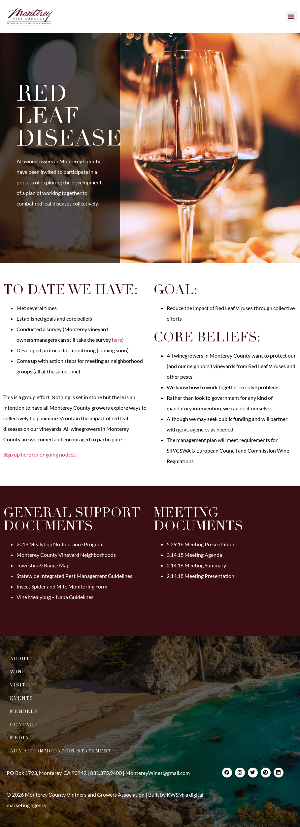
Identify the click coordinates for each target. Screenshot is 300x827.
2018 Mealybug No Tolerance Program (60, 544)
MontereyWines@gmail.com (157, 773)
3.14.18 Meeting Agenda (194, 555)
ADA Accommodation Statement (61, 751)
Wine (18, 672)
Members (24, 711)
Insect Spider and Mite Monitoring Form (62, 586)
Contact (23, 724)
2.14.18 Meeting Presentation (200, 576)
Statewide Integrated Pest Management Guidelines (74, 576)
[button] (291, 16)
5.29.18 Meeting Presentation (200, 544)
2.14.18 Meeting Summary (196, 565)
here (117, 339)
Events (21, 698)
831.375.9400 (106, 773)
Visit (18, 685)
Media (19, 738)
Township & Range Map (43, 565)
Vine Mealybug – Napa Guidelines (55, 597)
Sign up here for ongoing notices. (40, 454)
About (20, 658)
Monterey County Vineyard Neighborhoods (66, 555)
